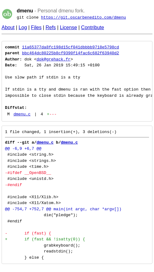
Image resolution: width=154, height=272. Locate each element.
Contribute (92, 27)
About (8, 27)
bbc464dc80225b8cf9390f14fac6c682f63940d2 (70, 53)
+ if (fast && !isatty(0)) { (45, 239)
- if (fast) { (28, 233)
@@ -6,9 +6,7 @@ (23, 148)
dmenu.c (21, 114)
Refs (50, 27)
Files (36, 27)
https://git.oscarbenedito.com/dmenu (83, 17)
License (68, 27)
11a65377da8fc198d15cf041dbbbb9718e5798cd (70, 47)
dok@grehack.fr (53, 59)
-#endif (13, 185)
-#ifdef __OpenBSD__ (28, 173)
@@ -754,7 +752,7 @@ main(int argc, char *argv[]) (63, 209)
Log (23, 27)
